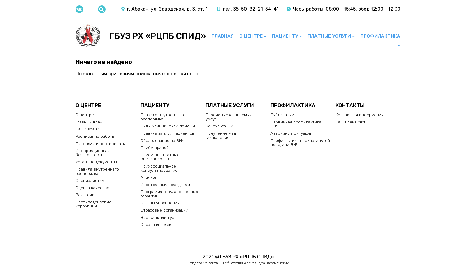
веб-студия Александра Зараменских (256, 263)
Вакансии (85, 194)
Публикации (282, 114)
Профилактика (380, 36)
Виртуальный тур (157, 217)
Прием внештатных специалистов (160, 156)
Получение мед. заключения (221, 135)
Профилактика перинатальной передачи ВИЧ (300, 142)
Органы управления (160, 202)
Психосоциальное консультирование (159, 168)
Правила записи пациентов (168, 133)
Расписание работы (95, 136)
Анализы (149, 177)
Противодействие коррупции (93, 204)
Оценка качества (92, 187)
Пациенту (285, 36)
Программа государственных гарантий (169, 193)
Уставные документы (96, 161)
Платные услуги (329, 36)
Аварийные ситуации (291, 133)
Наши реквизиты (351, 121)
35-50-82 (244, 9)
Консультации (219, 125)
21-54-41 (268, 9)
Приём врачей (155, 147)
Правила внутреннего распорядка (97, 171)
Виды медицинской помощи (168, 125)
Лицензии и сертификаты (101, 143)
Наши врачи (87, 128)
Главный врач (89, 121)
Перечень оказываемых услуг (229, 116)
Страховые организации (164, 210)
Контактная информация (359, 114)
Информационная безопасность (93, 152)
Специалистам (90, 180)
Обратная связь (156, 224)
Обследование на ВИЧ (163, 140)
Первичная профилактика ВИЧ (295, 124)
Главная (223, 36)
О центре (251, 36)
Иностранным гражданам (165, 184)
